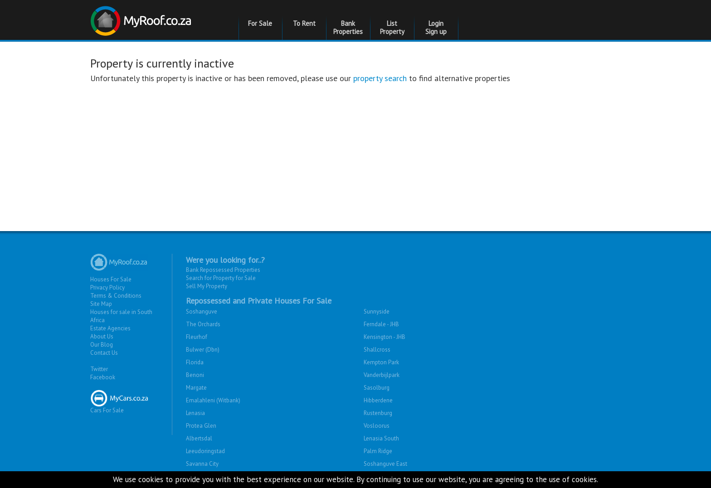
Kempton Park (381, 362)
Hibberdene (378, 400)
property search (380, 78)
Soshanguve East (385, 464)
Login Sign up (436, 27)
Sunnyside (377, 311)
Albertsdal (199, 438)
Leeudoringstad (205, 451)
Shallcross (377, 349)
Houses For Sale (110, 279)
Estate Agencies (110, 328)
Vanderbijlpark (381, 375)
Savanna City (202, 464)
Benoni (195, 375)
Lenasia (195, 413)
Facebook (102, 377)
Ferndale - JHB (381, 324)
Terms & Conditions (115, 296)
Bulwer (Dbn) (202, 349)
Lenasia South (381, 438)
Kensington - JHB (384, 337)
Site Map (101, 304)
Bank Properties (348, 27)
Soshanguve (201, 311)
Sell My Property (206, 286)
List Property (392, 27)
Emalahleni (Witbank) (213, 400)
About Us (101, 336)
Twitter (99, 369)
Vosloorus (377, 426)
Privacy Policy (107, 287)
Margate (196, 387)
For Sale (260, 23)
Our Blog (101, 344)
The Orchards (203, 324)
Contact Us (104, 353)
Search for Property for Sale (221, 278)
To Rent (304, 23)
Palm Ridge (378, 451)
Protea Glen (201, 426)
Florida (195, 362)
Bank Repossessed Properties (223, 270)
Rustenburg (378, 413)
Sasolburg (377, 387)
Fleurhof (196, 337)
